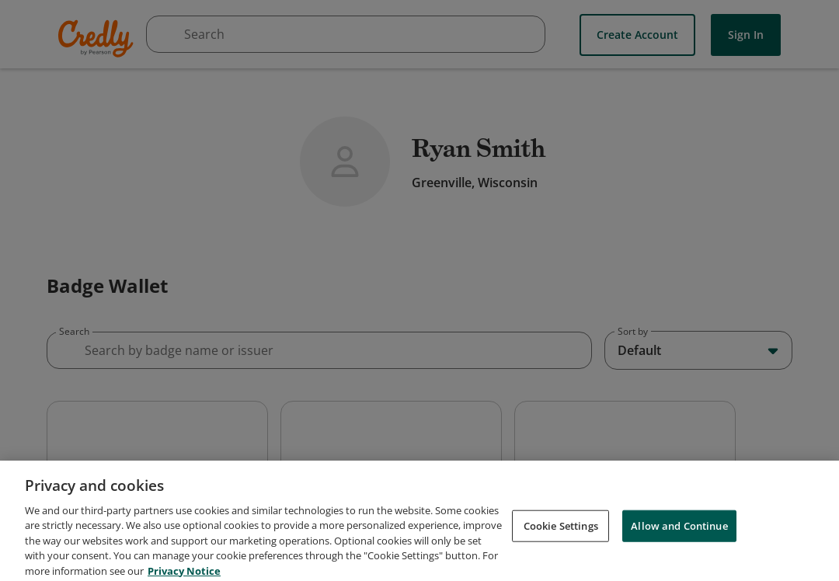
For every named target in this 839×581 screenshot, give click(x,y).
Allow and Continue (679, 559)
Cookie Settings (561, 559)
